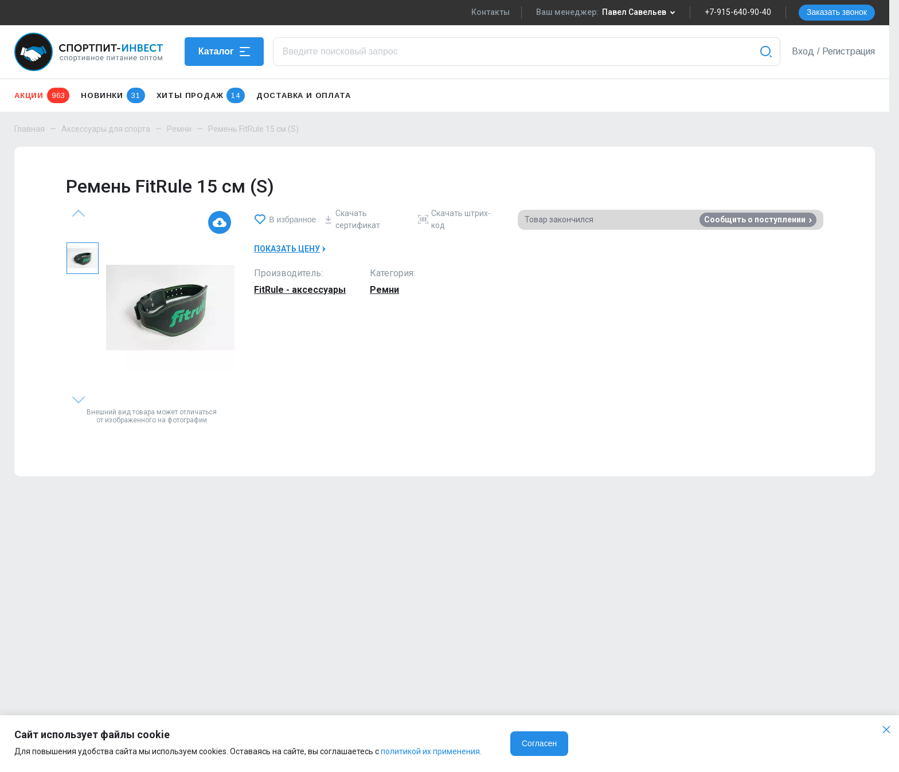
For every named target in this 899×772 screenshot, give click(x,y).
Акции (41, 95)
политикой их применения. (431, 751)
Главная (29, 129)
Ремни (179, 129)
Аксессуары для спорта (105, 129)
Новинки (112, 95)
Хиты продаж (201, 95)
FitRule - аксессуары (300, 289)
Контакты (490, 12)
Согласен (539, 743)
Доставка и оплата (303, 95)
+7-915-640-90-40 (738, 12)
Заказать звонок (837, 12)
